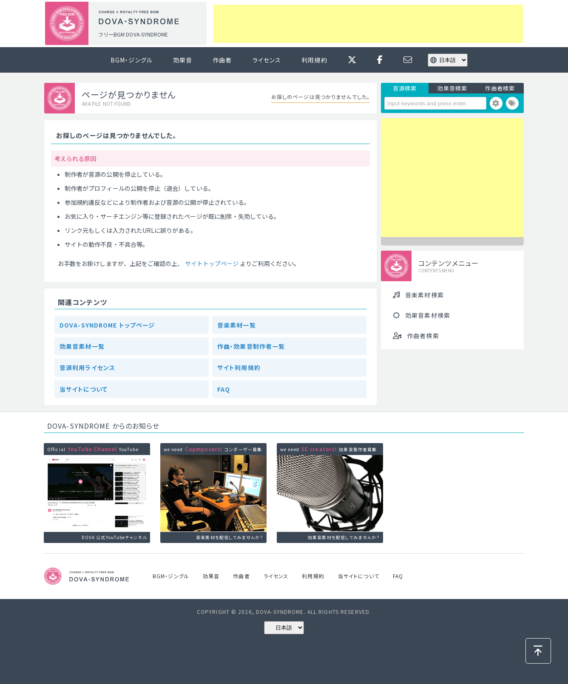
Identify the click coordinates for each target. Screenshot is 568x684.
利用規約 (314, 60)
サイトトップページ (212, 263)
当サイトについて (84, 389)
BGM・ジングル (132, 60)
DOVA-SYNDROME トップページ (107, 325)
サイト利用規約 (239, 367)
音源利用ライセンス (87, 367)
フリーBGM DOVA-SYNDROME (133, 34)
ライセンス (267, 60)
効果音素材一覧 (82, 346)
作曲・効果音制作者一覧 (251, 346)
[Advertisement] (368, 24)
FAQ (223, 389)
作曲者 (222, 60)
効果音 (182, 60)
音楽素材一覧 (236, 325)
